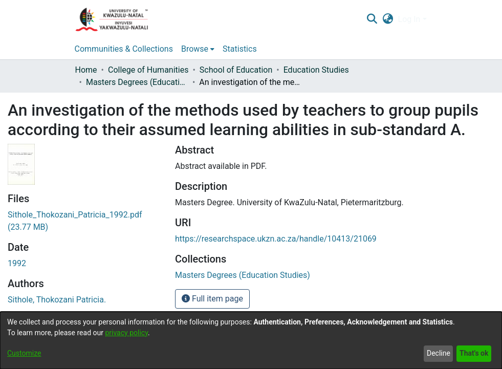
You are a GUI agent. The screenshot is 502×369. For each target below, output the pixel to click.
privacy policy (126, 333)
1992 (17, 263)
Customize (24, 353)
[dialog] (251, 340)
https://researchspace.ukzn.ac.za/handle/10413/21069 (276, 239)
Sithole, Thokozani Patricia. (57, 300)
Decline (438, 353)
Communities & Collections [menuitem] (124, 49)
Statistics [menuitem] (240, 49)
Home (86, 70)
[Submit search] (372, 19)
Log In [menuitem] (409, 19)
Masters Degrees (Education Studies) (137, 82)
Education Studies (316, 70)
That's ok (474, 353)
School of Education (236, 70)
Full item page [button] (212, 298)
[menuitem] (387, 19)
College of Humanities (148, 70)
